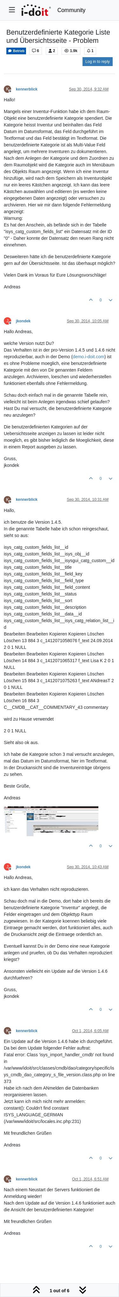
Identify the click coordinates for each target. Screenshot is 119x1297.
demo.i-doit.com (88, 356)
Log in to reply (97, 61)
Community (71, 10)
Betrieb (16, 51)
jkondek (23, 321)
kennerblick (26, 89)
